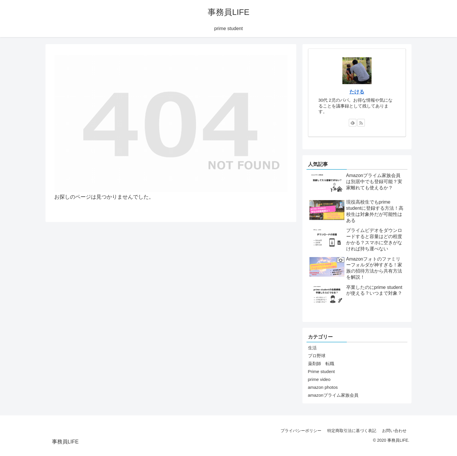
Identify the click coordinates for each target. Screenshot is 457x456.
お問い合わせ (394, 430)
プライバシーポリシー (301, 430)
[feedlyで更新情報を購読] (352, 122)
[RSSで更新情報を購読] (361, 122)
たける (356, 91)
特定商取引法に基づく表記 (351, 430)
